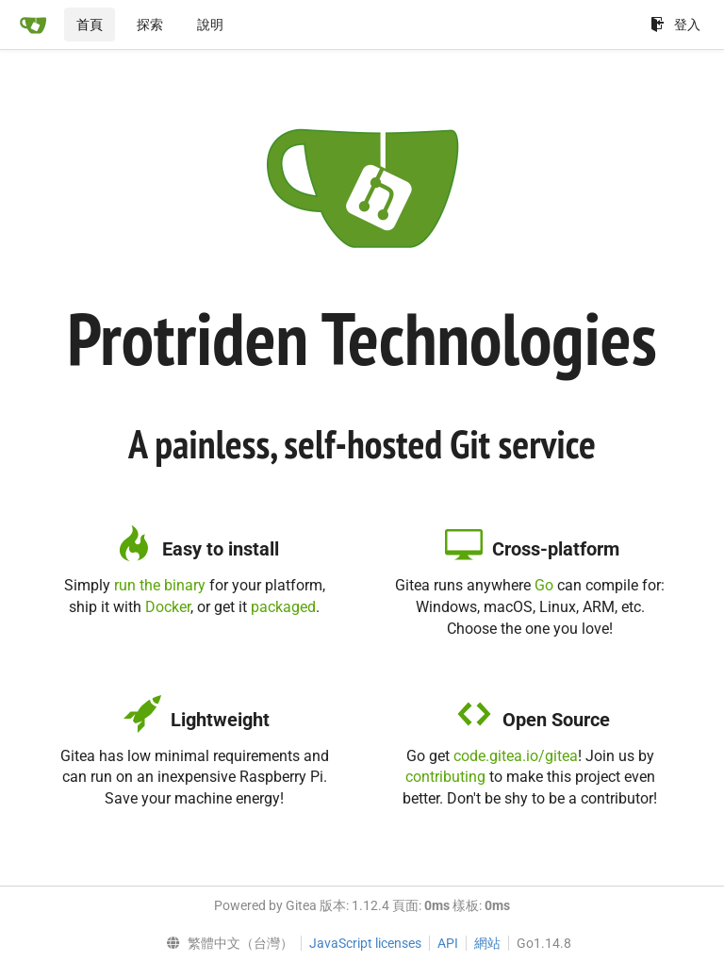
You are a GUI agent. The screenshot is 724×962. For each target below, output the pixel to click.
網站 (487, 943)
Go (544, 585)
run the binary (160, 585)
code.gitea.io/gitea (515, 756)
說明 (210, 24)
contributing (445, 777)
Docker (167, 607)
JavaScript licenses (365, 943)
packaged (283, 607)
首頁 (89, 24)
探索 (150, 24)
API (447, 943)
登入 (675, 24)
